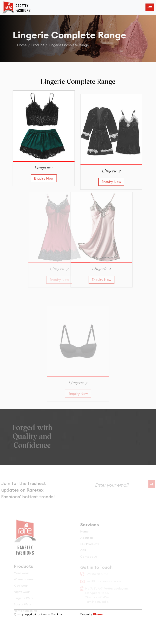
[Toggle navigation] (149, 7)
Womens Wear (24, 581)
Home (23, 45)
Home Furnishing (25, 613)
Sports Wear (22, 607)
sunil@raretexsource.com (101, 583)
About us (86, 541)
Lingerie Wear (23, 600)
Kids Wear (21, 588)
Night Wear (22, 594)
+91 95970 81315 (94, 576)
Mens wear (21, 575)
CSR (83, 553)
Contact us (88, 560)
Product (39, 45)
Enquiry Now (42, 178)
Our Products (89, 547)
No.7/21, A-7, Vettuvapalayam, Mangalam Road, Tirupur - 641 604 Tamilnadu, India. (104, 596)
